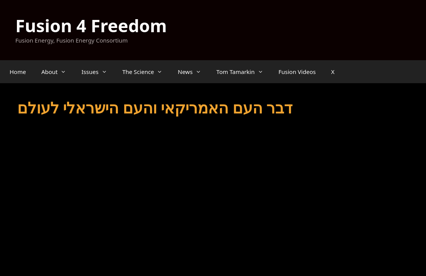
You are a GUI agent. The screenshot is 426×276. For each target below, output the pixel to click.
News (193, 71)
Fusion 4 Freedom (91, 25)
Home (18, 72)
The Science (146, 71)
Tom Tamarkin (243, 71)
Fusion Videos (297, 72)
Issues (97, 71)
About (57, 71)
